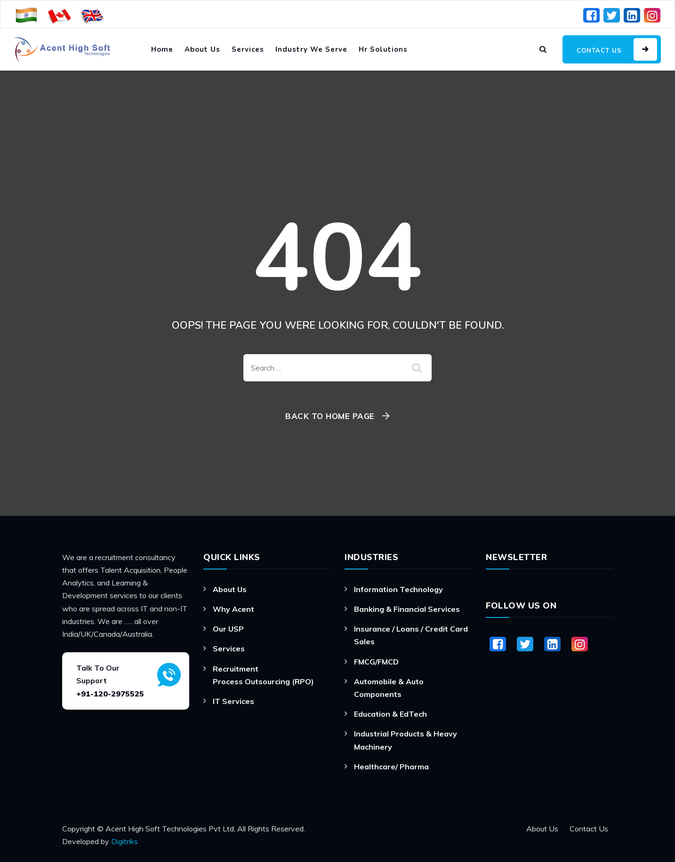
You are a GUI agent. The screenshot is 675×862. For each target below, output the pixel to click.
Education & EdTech (390, 714)
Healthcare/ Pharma (391, 766)
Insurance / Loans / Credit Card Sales (411, 635)
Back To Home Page (330, 416)
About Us (202, 49)
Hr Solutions (383, 49)
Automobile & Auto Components (389, 688)
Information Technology (398, 589)
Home (162, 49)
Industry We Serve (311, 49)
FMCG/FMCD (376, 661)
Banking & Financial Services (407, 609)
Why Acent (233, 609)
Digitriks (124, 841)
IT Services (233, 701)
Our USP (228, 628)
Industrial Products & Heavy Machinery (405, 740)
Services (248, 49)
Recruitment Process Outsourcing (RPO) (263, 675)
